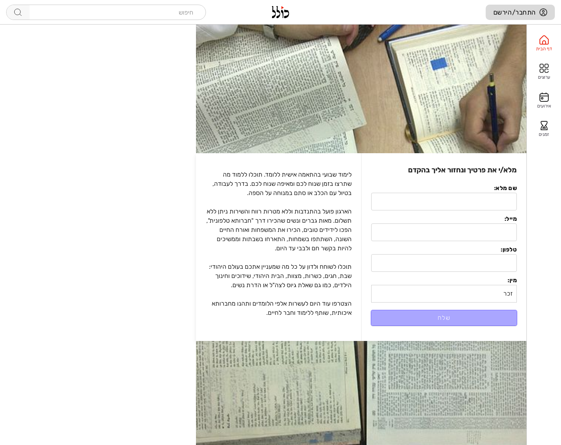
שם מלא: (505, 188)
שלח (444, 317)
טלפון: (509, 249)
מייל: (511, 218)
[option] (544, 43)
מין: (512, 280)
